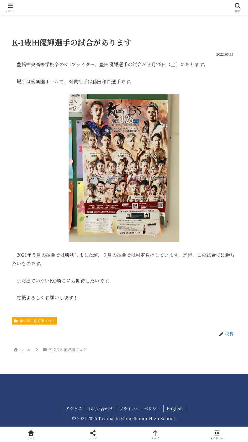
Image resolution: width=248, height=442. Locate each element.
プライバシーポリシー (140, 409)
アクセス (73, 409)
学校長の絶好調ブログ (34, 320)
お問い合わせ (100, 409)
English (175, 409)
